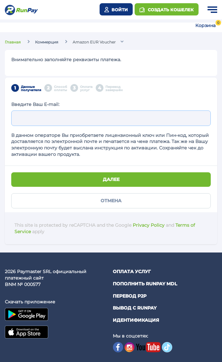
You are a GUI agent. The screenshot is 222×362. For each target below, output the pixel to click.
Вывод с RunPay (134, 308)
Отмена (111, 201)
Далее (111, 179)
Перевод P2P (130, 296)
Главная (13, 42)
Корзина (205, 25)
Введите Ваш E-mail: (35, 104)
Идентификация (136, 320)
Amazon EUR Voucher (94, 42)
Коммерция (46, 42)
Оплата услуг (132, 271)
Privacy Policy (148, 225)
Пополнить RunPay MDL (145, 284)
